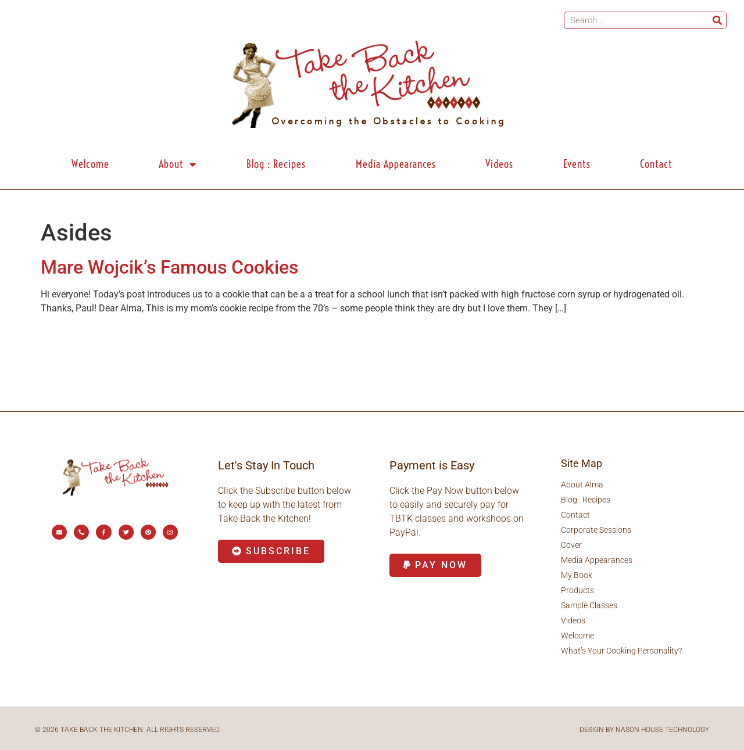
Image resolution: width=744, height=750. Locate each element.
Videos (499, 164)
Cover (571, 545)
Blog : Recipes (276, 164)
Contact (656, 164)
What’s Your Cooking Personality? (621, 650)
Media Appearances (396, 164)
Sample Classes (589, 605)
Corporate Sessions (596, 529)
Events (577, 164)
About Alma (582, 484)
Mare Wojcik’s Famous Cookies (169, 267)
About (177, 164)
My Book (576, 575)
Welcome (90, 164)
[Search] (717, 20)
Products (577, 590)
